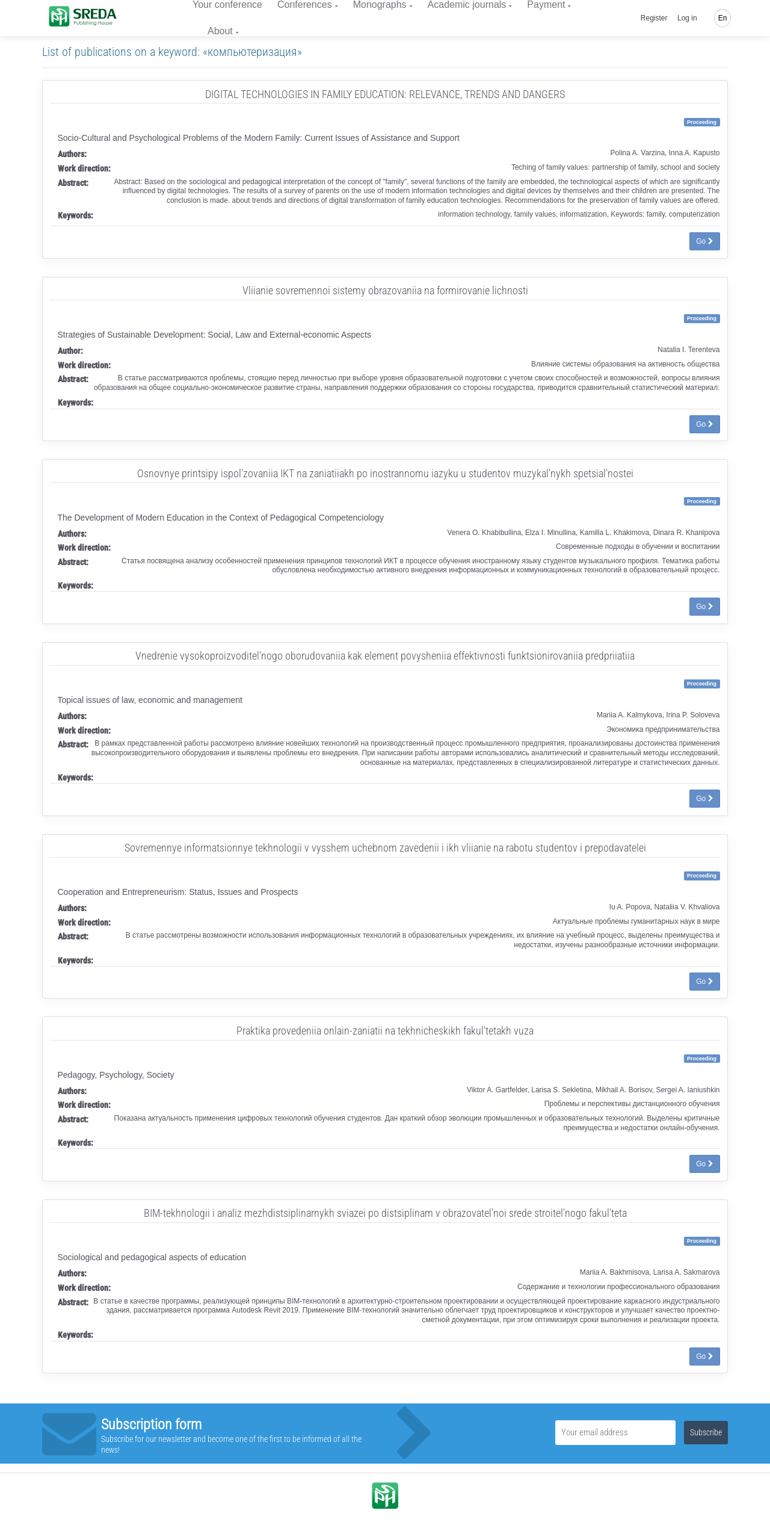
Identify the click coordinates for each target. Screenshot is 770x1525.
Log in (687, 18)
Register (654, 18)
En (722, 18)
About (220, 31)
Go (704, 241)
